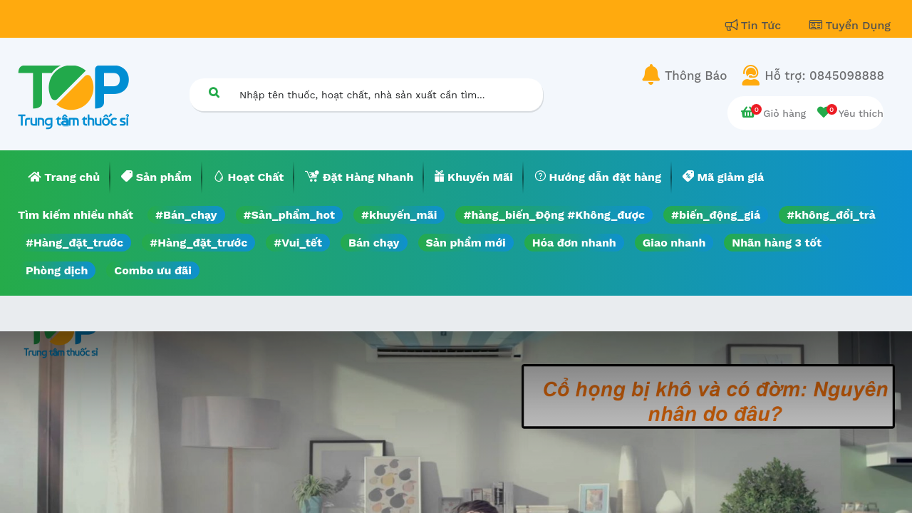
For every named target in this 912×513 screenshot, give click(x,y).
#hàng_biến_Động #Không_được (554, 215)
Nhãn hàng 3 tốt (777, 242)
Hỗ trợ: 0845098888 (824, 75)
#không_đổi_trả (831, 215)
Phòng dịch (57, 270)
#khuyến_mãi (399, 215)
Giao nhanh (674, 242)
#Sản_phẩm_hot (289, 215)
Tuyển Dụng (850, 25)
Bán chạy (373, 242)
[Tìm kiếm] (214, 92)
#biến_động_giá (715, 215)
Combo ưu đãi (153, 270)
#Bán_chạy (186, 215)
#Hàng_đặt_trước (74, 242)
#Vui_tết (298, 242)
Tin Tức (755, 25)
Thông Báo (696, 75)
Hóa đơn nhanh (574, 242)
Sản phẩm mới (466, 242)
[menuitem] (64, 177)
